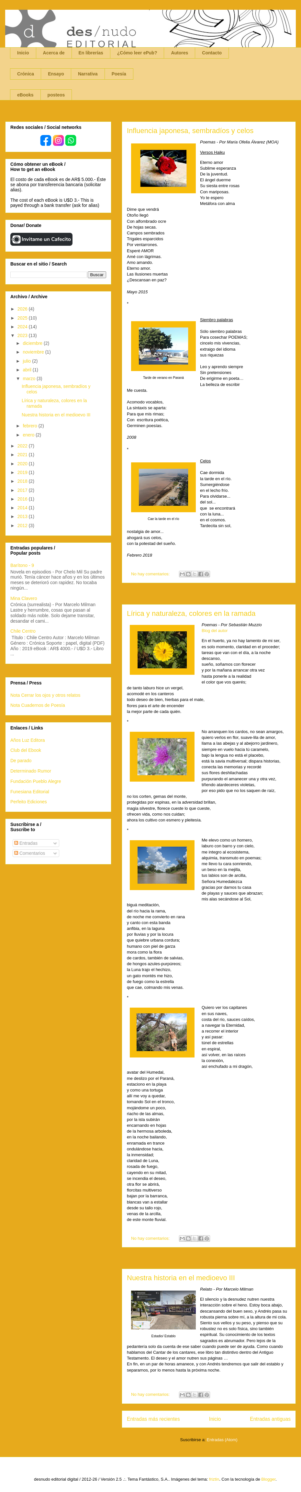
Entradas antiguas (270, 1419)
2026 (23, 308)
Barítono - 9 (22, 565)
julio (27, 361)
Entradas (26, 843)
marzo (30, 378)
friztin (214, 1479)
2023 (23, 335)
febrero (30, 425)
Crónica (25, 73)
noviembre (34, 352)
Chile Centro (23, 631)
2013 (23, 516)
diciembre (33, 343)
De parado (20, 760)
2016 (23, 499)
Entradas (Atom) (222, 1439)
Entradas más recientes (153, 1419)
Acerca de (54, 52)
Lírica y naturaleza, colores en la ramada (191, 613)
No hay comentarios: (151, 573)
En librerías (91, 52)
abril (27, 369)
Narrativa (88, 73)
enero (29, 434)
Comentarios (29, 853)
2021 (23, 454)
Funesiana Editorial (29, 791)
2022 (23, 445)
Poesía (119, 73)
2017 (23, 490)
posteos (56, 94)
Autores (179, 52)
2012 (23, 525)
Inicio (23, 52)
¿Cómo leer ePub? (137, 52)
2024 (23, 326)
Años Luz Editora (27, 740)
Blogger (268, 1479)
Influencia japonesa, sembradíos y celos (190, 131)
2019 (23, 472)
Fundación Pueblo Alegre (35, 781)
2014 (23, 507)
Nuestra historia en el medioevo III (181, 1278)
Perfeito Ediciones (28, 801)
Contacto (212, 52)
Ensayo (56, 73)
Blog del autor (215, 630)
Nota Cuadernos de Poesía (37, 705)
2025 (23, 318)
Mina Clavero (23, 598)
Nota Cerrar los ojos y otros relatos (45, 695)
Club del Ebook (25, 750)
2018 (23, 481)
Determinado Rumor (30, 771)
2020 (23, 463)
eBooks (25, 94)
